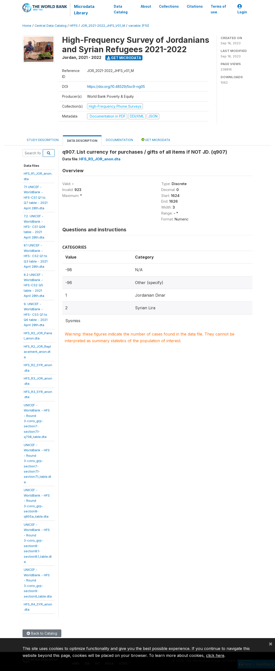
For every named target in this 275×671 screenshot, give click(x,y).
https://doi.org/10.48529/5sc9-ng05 (116, 86)
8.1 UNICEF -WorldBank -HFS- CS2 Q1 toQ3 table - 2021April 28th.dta (35, 255)
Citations (195, 6)
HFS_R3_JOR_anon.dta (99, 159)
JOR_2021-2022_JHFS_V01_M (103, 25)
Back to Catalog (42, 633)
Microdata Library (84, 9)
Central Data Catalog (51, 25)
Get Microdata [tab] (155, 140)
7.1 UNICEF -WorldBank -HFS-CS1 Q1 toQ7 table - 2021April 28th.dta (35, 197)
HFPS (74, 25)
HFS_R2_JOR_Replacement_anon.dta (37, 351)
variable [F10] (138, 25)
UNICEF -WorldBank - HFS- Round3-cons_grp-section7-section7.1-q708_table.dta (37, 421)
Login (242, 9)
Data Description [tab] (82, 141)
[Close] (271, 644)
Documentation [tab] (119, 140)
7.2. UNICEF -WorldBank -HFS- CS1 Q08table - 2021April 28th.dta (34, 226)
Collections (169, 6)
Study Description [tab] (43, 140)
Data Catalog (120, 9)
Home (27, 25)
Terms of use (218, 9)
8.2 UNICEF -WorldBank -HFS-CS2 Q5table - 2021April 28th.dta (34, 285)
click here (215, 655)
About (146, 6)
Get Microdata (124, 58)
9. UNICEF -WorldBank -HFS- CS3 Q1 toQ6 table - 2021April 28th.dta (35, 314)
